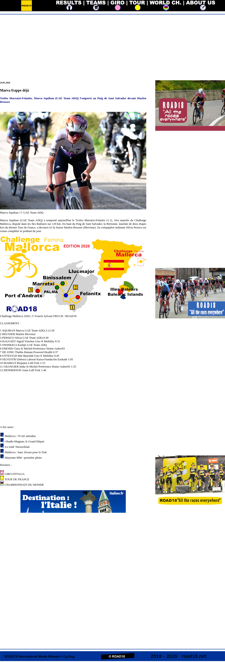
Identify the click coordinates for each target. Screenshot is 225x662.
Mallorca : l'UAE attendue (20, 436)
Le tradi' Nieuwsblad (17, 446)
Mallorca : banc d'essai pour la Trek (26, 452)
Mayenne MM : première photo (23, 457)
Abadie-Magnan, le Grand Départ (24, 441)
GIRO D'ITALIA (14, 474)
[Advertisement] (112, 47)
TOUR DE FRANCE (16, 479)
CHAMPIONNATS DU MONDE (24, 484)
